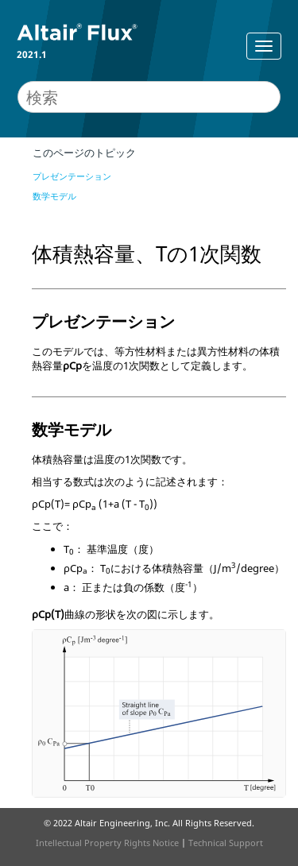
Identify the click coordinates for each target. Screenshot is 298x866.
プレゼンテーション (72, 176)
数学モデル (54, 196)
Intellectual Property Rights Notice (107, 843)
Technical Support (225, 843)
